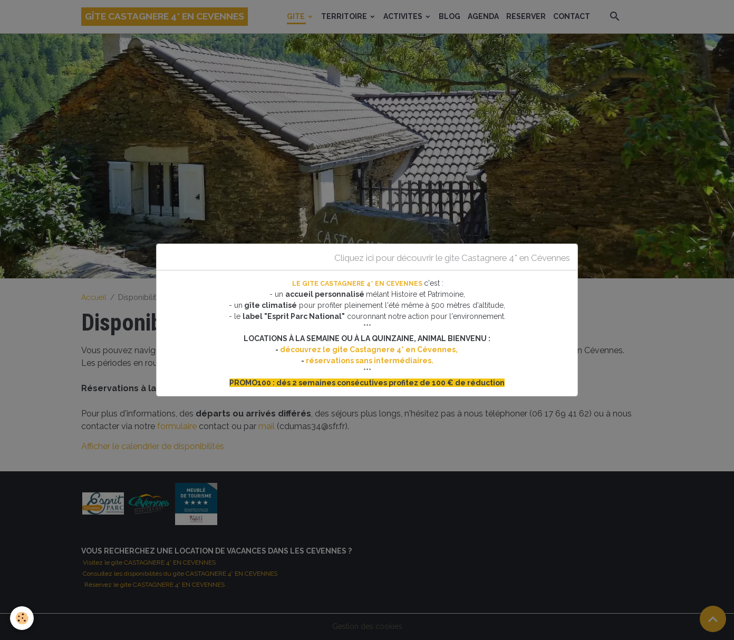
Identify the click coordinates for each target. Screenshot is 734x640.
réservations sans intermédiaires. (369, 360)
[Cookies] (22, 618)
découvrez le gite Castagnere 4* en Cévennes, (369, 349)
